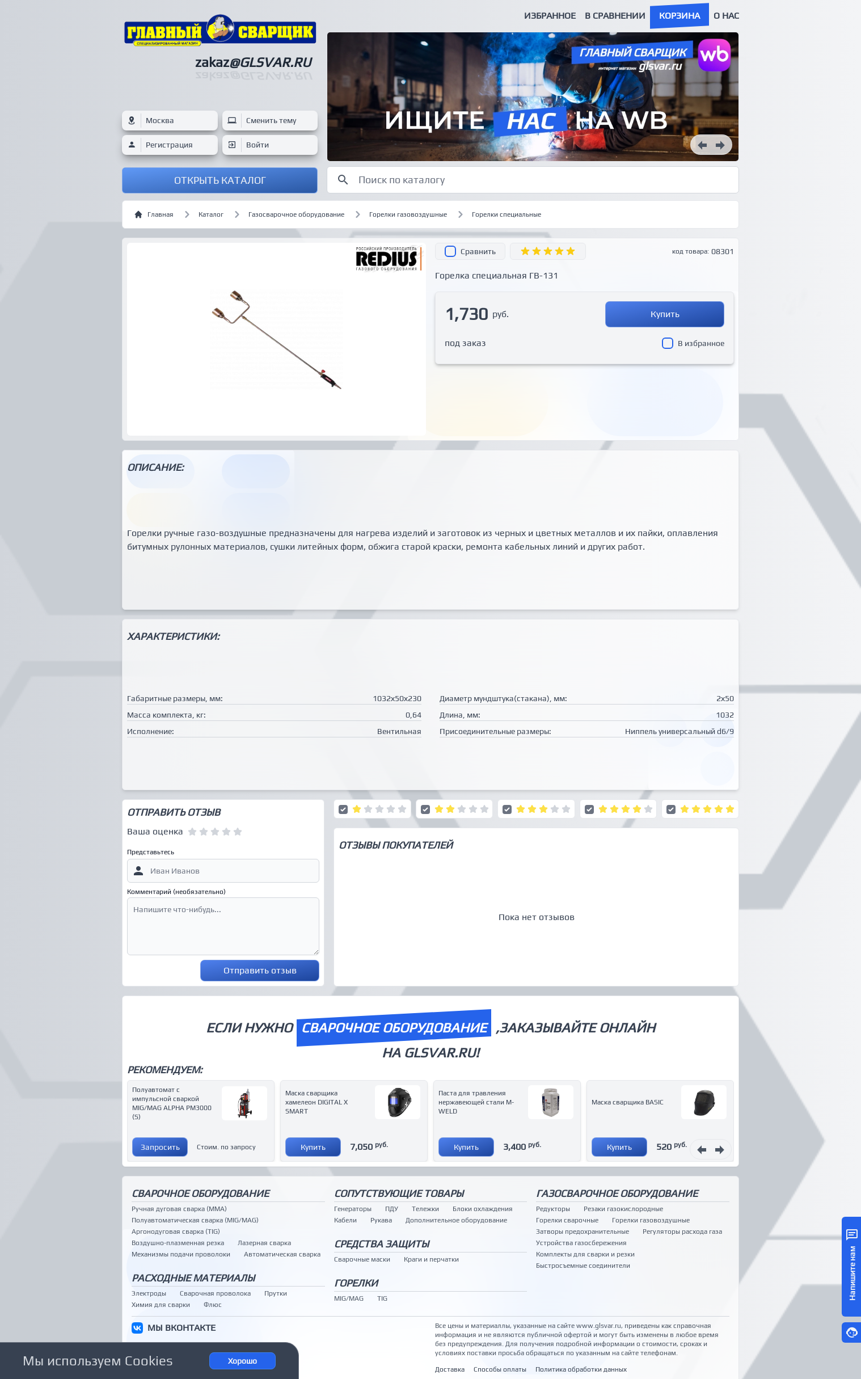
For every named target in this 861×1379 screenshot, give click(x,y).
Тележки (425, 1209)
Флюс (213, 1305)
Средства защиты (381, 1244)
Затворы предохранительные (582, 1231)
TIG (382, 1298)
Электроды (149, 1293)
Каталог (211, 214)
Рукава (381, 1220)
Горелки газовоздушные (408, 214)
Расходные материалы (193, 1278)
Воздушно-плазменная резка (178, 1243)
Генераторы (353, 1209)
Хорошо (242, 1360)
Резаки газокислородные (623, 1209)
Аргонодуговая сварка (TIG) (176, 1231)
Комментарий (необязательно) (176, 892)
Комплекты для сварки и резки (585, 1254)
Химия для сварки (161, 1305)
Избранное (550, 15)
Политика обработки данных (581, 1369)
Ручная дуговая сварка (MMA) (179, 1209)
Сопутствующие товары (398, 1193)
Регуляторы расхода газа (682, 1231)
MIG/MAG (349, 1298)
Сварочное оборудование (200, 1193)
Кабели (345, 1220)
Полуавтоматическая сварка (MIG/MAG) (195, 1220)
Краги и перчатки (431, 1259)
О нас (726, 15)
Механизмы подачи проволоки (181, 1254)
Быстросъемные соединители (583, 1266)
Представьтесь (150, 852)
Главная (154, 214)
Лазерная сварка (264, 1243)
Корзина (679, 15)
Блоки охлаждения (483, 1209)
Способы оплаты (500, 1369)
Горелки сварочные (567, 1220)
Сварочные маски (362, 1259)
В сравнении (615, 15)
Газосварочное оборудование (296, 214)
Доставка (450, 1369)
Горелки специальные (506, 214)
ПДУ (391, 1209)
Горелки (356, 1283)
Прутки (275, 1293)
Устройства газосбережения (581, 1243)
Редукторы (553, 1209)
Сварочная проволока (215, 1293)
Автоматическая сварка (282, 1254)
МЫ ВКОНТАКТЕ (181, 1327)
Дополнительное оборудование (456, 1220)
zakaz (253, 62)
